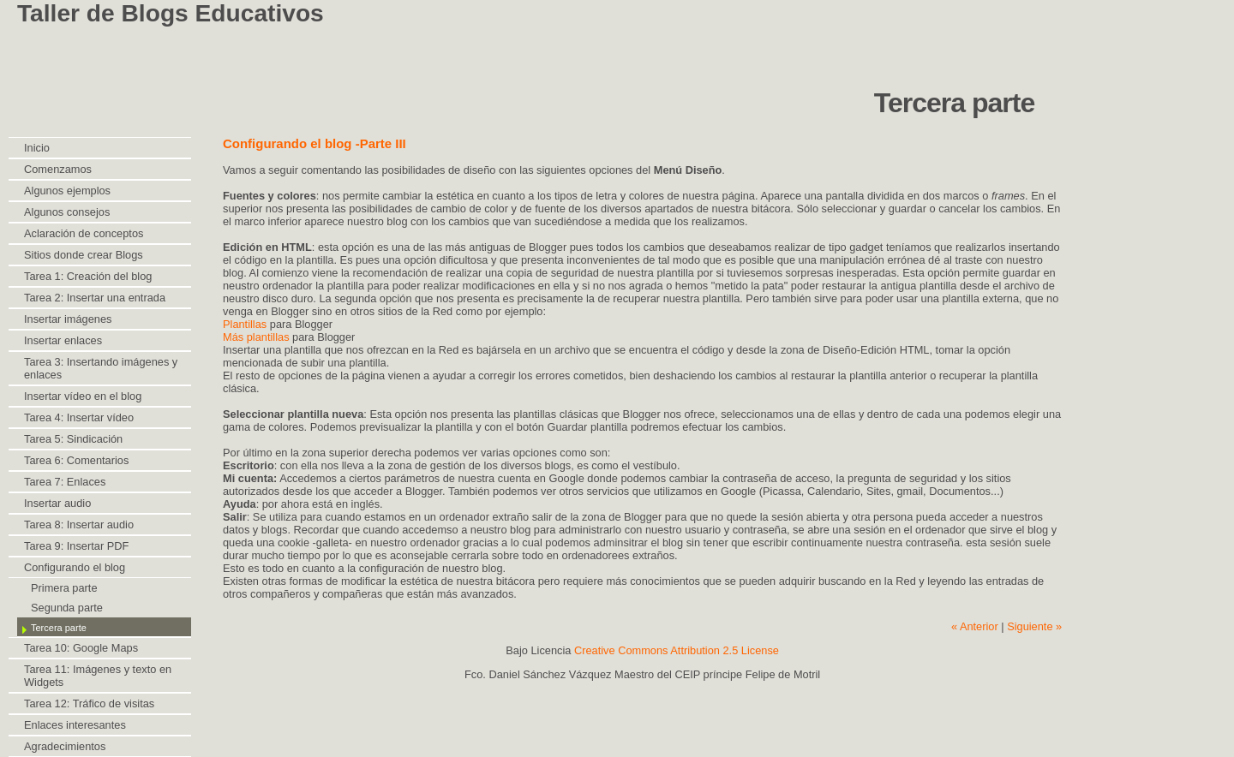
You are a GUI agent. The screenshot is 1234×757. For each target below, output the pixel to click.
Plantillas (246, 324)
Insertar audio (57, 503)
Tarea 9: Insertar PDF (76, 545)
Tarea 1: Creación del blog (88, 276)
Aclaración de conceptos (83, 233)
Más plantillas (256, 337)
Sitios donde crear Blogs (83, 254)
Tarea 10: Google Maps (81, 647)
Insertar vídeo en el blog (82, 396)
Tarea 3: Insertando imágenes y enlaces (100, 368)
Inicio (37, 147)
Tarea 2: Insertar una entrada (94, 297)
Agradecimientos (64, 746)
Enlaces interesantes (75, 724)
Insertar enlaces (63, 340)
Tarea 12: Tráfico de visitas (89, 703)
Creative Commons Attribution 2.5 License (676, 650)
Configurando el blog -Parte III (314, 143)
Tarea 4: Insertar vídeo (79, 417)
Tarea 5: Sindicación (73, 438)
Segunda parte (67, 607)
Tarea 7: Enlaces (64, 481)
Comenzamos (58, 169)
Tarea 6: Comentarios (76, 460)
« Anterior (974, 626)
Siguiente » (1034, 626)
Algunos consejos (67, 212)
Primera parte (64, 587)
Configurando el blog (74, 567)
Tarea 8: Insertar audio (79, 524)
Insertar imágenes (67, 319)
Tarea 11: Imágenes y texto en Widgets (97, 675)
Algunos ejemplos (67, 190)
